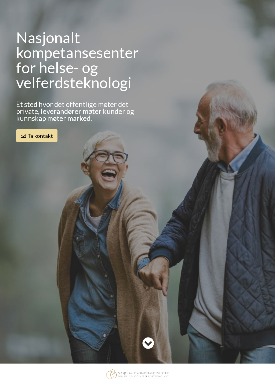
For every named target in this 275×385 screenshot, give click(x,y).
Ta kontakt (37, 135)
